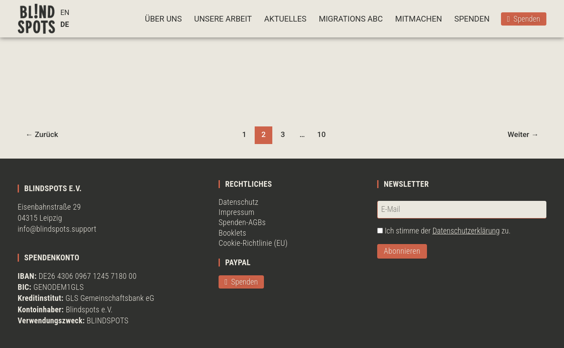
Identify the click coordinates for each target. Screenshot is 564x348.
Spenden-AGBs (242, 222)
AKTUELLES (285, 18)
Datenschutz (239, 202)
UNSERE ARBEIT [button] (223, 18)
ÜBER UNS (163, 18)
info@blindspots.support (57, 228)
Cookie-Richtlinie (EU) (253, 243)
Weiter (523, 134)
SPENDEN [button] (472, 18)
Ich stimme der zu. (448, 230)
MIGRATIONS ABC (350, 18)
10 (321, 134)
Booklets (232, 232)
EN (65, 12)
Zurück (42, 134)
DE (64, 24)
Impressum (237, 212)
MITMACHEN (418, 18)
